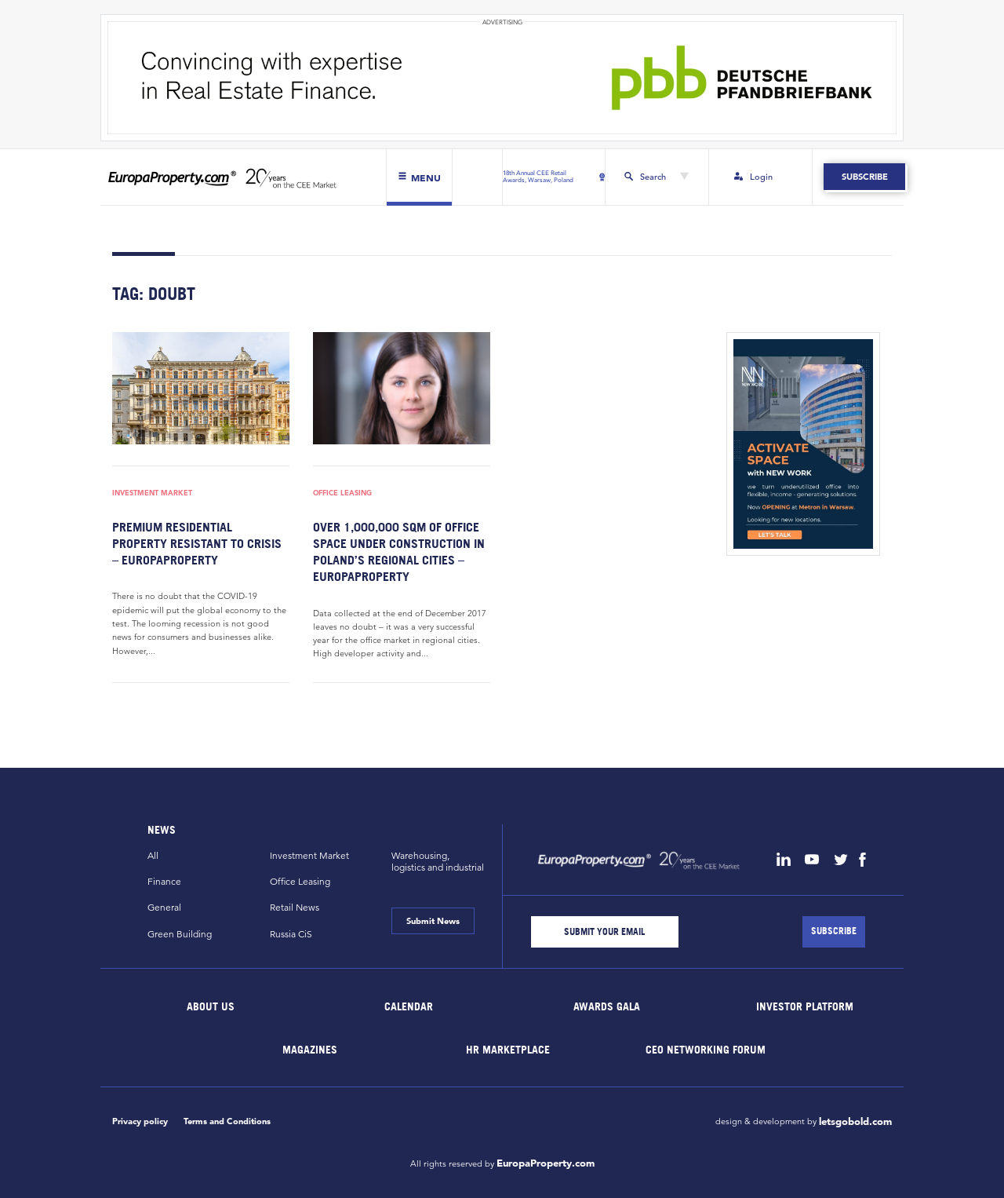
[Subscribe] (833, 932)
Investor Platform (804, 1005)
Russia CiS (291, 934)
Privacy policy (140, 1121)
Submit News (433, 920)
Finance (164, 881)
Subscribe (864, 176)
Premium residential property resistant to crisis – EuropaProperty (197, 543)
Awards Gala (606, 1005)
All (152, 855)
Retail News (294, 907)
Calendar (408, 1005)
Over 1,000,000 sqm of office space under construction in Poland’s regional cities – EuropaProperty (399, 551)
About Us (211, 1005)
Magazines (309, 1048)
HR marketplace (508, 1048)
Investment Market (152, 493)
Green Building (179, 934)
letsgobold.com (855, 1122)
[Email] (604, 932)
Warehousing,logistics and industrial (437, 861)
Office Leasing (342, 493)
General (164, 907)
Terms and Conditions (227, 1121)
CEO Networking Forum (706, 1048)
